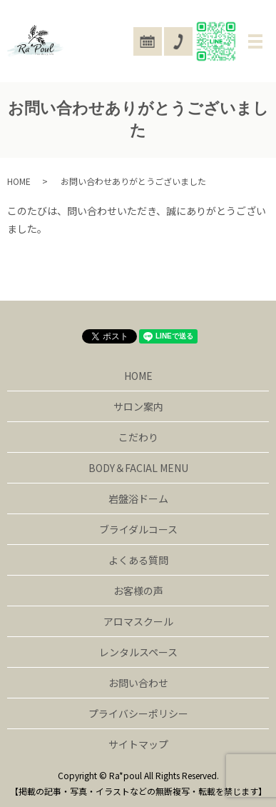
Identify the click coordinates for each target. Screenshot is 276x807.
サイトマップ (138, 744)
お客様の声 (138, 590)
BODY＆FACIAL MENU (138, 468)
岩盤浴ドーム (138, 498)
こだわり (138, 437)
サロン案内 (138, 406)
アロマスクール (138, 621)
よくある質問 (138, 560)
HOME (19, 181)
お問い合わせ (138, 683)
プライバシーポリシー (138, 713)
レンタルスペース (138, 652)
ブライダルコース (138, 529)
